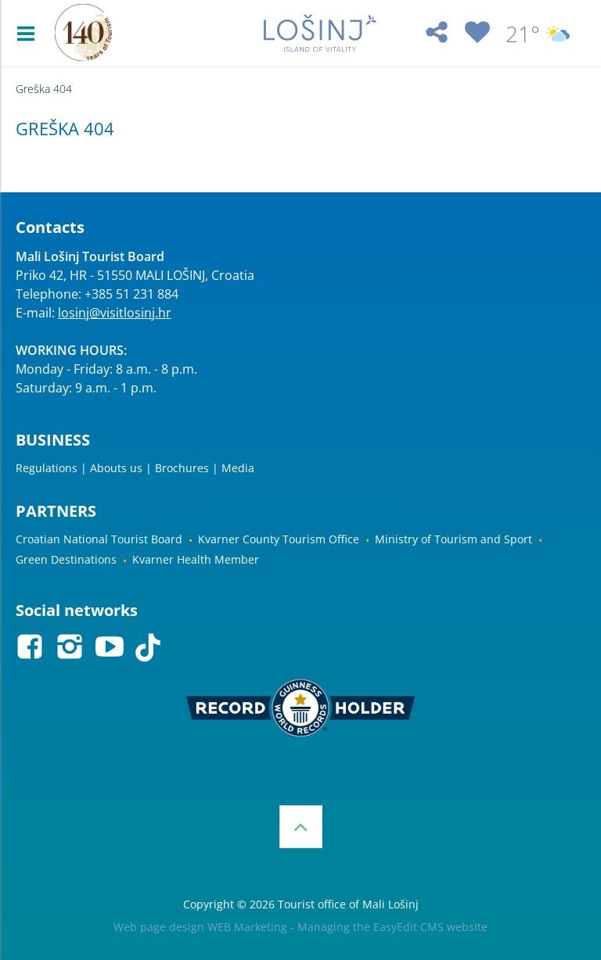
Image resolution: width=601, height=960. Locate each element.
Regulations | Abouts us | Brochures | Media (135, 467)
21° (538, 33)
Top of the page (300, 826)
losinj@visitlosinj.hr (114, 312)
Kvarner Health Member (195, 559)
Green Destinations (66, 559)
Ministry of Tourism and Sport (453, 539)
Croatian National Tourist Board (99, 539)
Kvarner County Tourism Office (278, 539)
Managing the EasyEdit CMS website (392, 926)
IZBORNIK (29, 33)
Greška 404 (44, 88)
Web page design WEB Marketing (200, 926)
